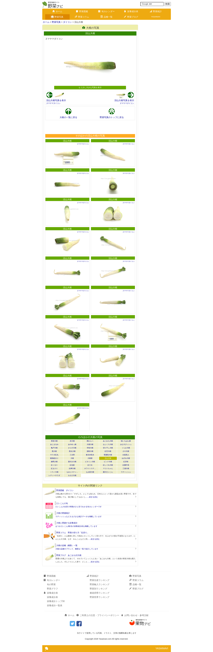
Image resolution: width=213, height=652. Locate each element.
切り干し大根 (108, 448)
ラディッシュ (126, 472)
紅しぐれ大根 (108, 465)
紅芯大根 (108, 451)
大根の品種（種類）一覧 (66, 545)
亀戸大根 (54, 448)
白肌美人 (126, 455)
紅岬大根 (72, 468)
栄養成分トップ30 (56, 601)
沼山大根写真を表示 (56, 100)
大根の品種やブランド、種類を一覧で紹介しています (76, 549)
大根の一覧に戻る (68, 117)
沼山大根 (67, 141)
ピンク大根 (108, 462)
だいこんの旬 (62, 503)
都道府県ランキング (99, 593)
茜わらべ (90, 441)
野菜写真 (57, 17)
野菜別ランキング (98, 588)
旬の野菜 (51, 584)
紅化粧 (72, 465)
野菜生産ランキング (99, 580)
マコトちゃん (108, 468)
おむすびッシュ (126, 444)
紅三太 (90, 465)
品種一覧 (106, 17)
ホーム (57, 11)
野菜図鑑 (82, 11)
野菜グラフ (52, 588)
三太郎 (72, 455)
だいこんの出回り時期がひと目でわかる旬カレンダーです (78, 507)
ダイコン (67, 22)
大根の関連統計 (63, 513)
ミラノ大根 (54, 472)
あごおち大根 (108, 441)
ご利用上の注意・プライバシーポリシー (97, 615)
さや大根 (126, 451)
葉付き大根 (72, 462)
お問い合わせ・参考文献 (134, 615)
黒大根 (54, 451)
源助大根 (90, 451)
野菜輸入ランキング (99, 584)
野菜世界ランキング (99, 597)
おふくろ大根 (108, 444)
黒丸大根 (72, 451)
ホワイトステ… (90, 468)
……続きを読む (92, 497)
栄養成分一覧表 (54, 605)
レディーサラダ (54, 475)
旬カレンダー (106, 11)
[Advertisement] (90, 127)
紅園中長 (126, 465)
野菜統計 (156, 11)
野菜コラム (82, 17)
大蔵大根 (90, 444)
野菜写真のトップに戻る (112, 117)
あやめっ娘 (72, 444)
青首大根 (54, 441)
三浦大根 (126, 468)
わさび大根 (72, 475)
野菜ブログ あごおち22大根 (69, 555)
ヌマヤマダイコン (53, 103)
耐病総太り (54, 458)
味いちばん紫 (126, 441)
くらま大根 (126, 448)
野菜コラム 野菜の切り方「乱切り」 (72, 532)
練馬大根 (54, 462)
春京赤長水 (90, 455)
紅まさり (54, 468)
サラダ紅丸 (54, 455)
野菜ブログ (131, 17)
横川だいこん (108, 472)
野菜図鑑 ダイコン (65, 490)
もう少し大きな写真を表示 (90, 87)
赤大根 (72, 441)
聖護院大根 (108, 455)
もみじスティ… (72, 472)
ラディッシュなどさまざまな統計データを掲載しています (78, 516)
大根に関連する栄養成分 (66, 523)
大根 (72, 458)
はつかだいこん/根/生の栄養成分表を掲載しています (76, 526)
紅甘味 (125, 462)
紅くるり (54, 465)
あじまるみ (54, 444)
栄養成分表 (131, 11)
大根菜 (90, 458)
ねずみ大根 (126, 458)
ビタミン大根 (90, 462)
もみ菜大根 (90, 472)
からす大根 (72, 448)
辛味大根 (90, 448)
